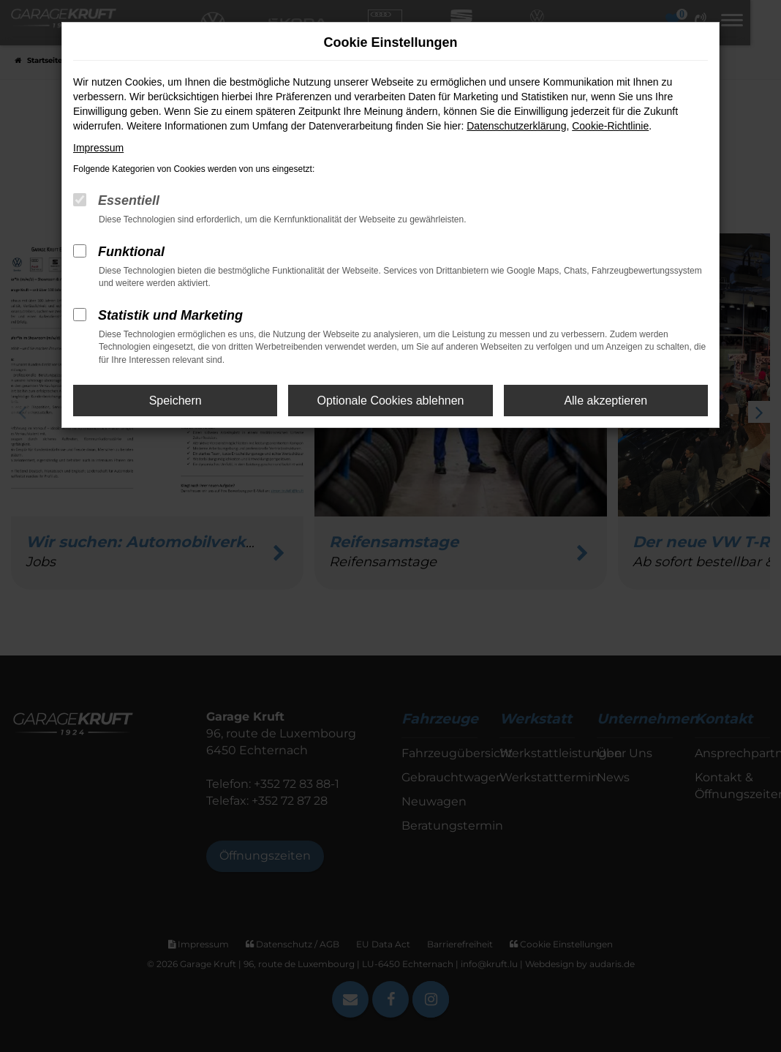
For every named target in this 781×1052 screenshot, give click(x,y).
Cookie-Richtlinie (610, 126)
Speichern (175, 400)
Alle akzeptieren (605, 400)
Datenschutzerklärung (516, 126)
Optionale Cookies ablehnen (390, 400)
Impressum (98, 148)
